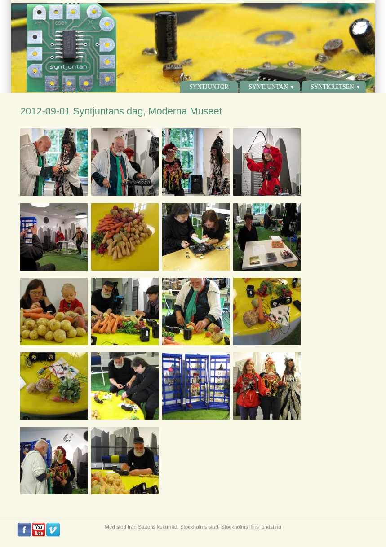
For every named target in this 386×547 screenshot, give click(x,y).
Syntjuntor (208, 86)
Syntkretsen (332, 86)
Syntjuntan (268, 86)
